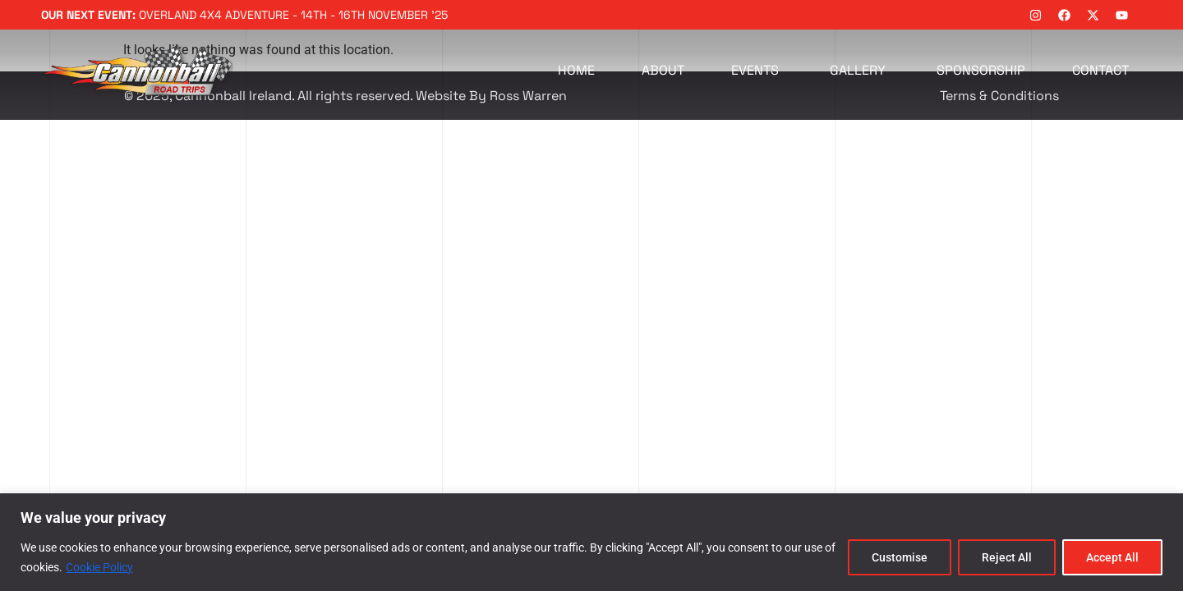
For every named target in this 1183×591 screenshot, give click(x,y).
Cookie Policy (99, 567)
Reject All (1007, 557)
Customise (900, 557)
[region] (591, 542)
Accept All (1112, 557)
